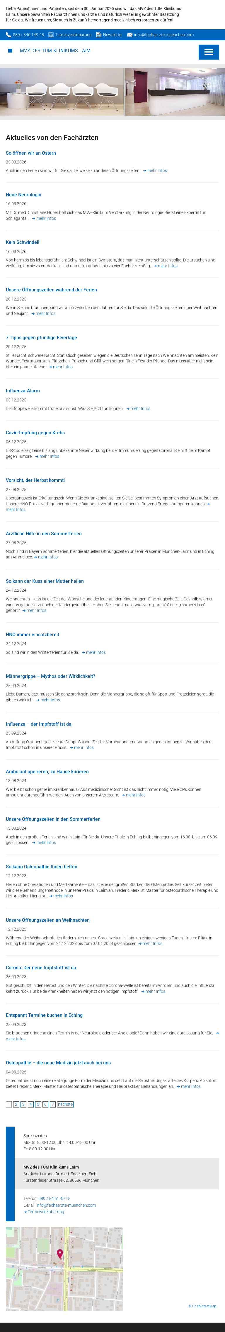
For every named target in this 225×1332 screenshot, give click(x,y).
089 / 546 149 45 (28, 34)
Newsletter (113, 34)
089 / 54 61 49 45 (54, 1198)
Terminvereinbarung (73, 34)
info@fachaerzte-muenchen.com (164, 34)
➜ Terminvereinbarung (43, 1211)
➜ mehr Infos (155, 170)
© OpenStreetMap (202, 1306)
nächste (65, 1104)
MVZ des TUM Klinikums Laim (55, 50)
